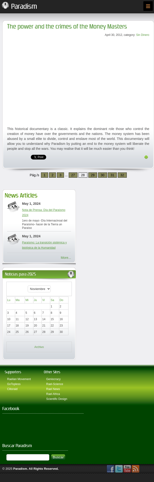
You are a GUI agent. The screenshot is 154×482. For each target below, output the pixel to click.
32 (122, 175)
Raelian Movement (19, 379)
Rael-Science (54, 384)
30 (102, 175)
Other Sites (52, 372)
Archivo (39, 347)
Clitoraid (12, 389)
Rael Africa (53, 394)
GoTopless (14, 384)
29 (93, 175)
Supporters (13, 372)
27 (73, 175)
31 (112, 175)
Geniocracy (53, 379)
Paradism (20, 468)
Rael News (53, 389)
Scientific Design (56, 399)
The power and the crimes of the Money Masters (67, 26)
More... (66, 258)
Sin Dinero (142, 35)
